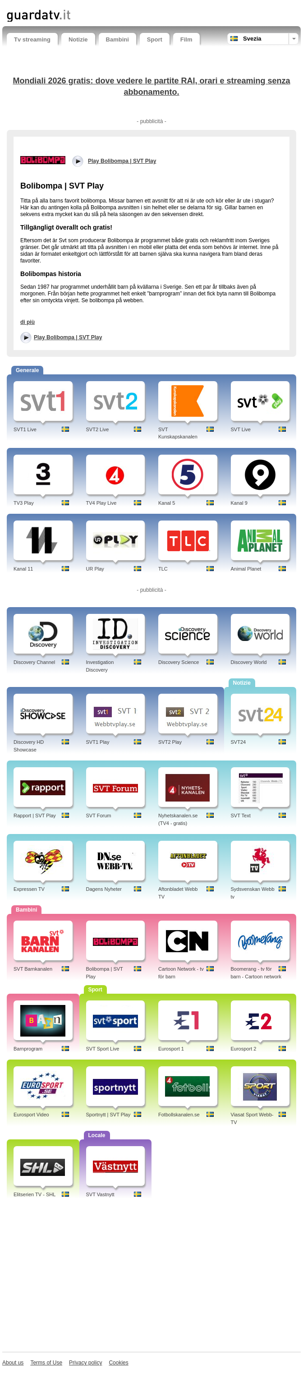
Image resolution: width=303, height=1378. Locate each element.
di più (27, 322)
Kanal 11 (23, 568)
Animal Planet (246, 568)
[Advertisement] (151, 1277)
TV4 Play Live (101, 503)
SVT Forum (98, 815)
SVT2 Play (170, 742)
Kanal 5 (166, 503)
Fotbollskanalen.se (179, 1114)
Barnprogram (28, 1048)
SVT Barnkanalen (33, 969)
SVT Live (241, 429)
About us (12, 1363)
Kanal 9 (239, 503)
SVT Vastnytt (100, 1194)
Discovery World (249, 662)
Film (186, 39)
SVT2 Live (97, 429)
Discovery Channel (34, 662)
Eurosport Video (31, 1114)
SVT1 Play (98, 742)
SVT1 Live (25, 429)
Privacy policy (85, 1363)
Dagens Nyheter (104, 889)
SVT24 (238, 742)
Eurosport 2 (244, 1048)
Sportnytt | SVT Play (108, 1114)
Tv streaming (32, 39)
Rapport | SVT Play (35, 815)
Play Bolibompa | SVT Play (68, 337)
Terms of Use (46, 1363)
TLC (163, 568)
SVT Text (241, 815)
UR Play (95, 568)
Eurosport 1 (171, 1048)
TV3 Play (24, 503)
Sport (154, 39)
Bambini (117, 39)
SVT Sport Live (102, 1048)
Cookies (118, 1363)
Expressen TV (29, 889)
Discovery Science (178, 662)
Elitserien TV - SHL (34, 1194)
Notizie (78, 39)
